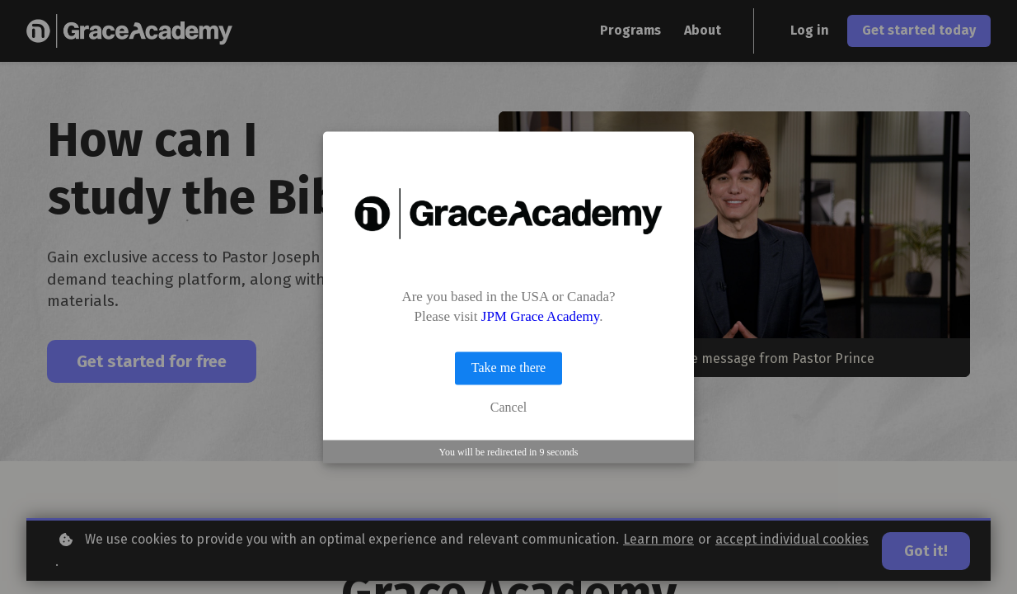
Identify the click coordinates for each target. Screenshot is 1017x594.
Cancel (508, 408)
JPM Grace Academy (540, 317)
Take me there (508, 368)
